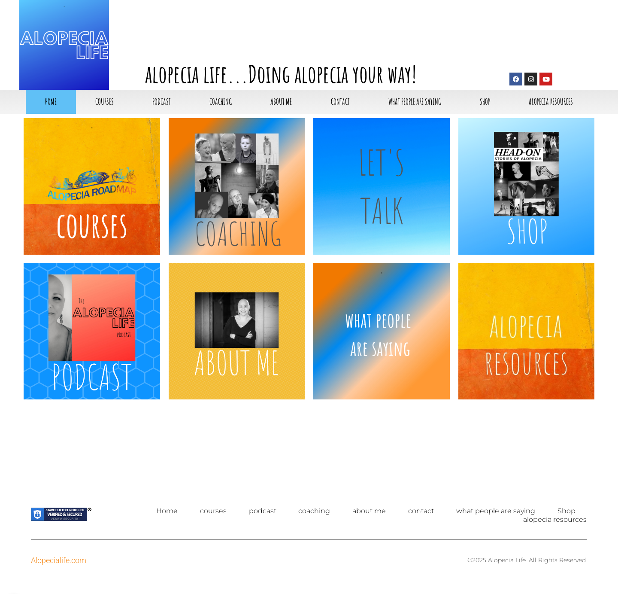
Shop (485, 102)
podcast (161, 102)
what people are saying (414, 102)
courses (104, 102)
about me (281, 102)
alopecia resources (551, 102)
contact (340, 102)
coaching (220, 102)
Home (51, 102)
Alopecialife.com (58, 560)
